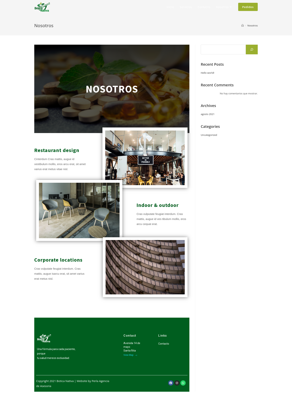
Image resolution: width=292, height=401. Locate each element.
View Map (130, 355)
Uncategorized (209, 135)
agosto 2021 (208, 114)
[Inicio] (242, 25)
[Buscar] (252, 49)
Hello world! (207, 72)
